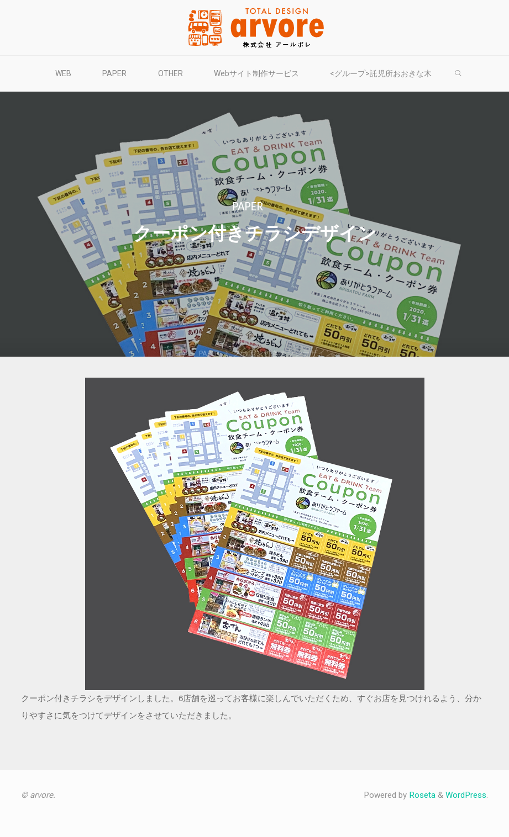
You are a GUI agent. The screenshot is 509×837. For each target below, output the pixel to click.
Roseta (421, 795)
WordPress (465, 795)
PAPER (247, 206)
